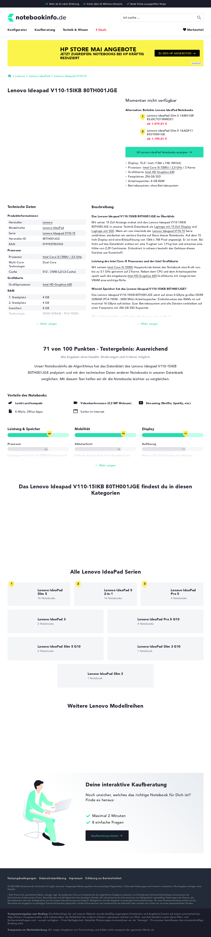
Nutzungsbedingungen (22, 878)
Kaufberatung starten (104, 835)
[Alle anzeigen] (105, 465)
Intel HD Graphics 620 (159, 172)
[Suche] (162, 17)
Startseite (10, 76)
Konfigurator (17, 30)
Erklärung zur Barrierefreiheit (103, 878)
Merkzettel (195, 30)
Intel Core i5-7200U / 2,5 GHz (162, 167)
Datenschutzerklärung (52, 878)
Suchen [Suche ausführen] (199, 17)
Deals (102, 30)
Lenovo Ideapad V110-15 (70, 76)
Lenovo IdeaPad (39, 76)
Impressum (76, 878)
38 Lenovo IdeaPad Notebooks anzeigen (162, 152)
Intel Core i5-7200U (120, 267)
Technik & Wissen (75, 30)
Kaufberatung (45, 30)
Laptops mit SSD (103, 231)
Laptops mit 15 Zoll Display (172, 226)
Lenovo (20, 76)
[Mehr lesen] (47, 324)
